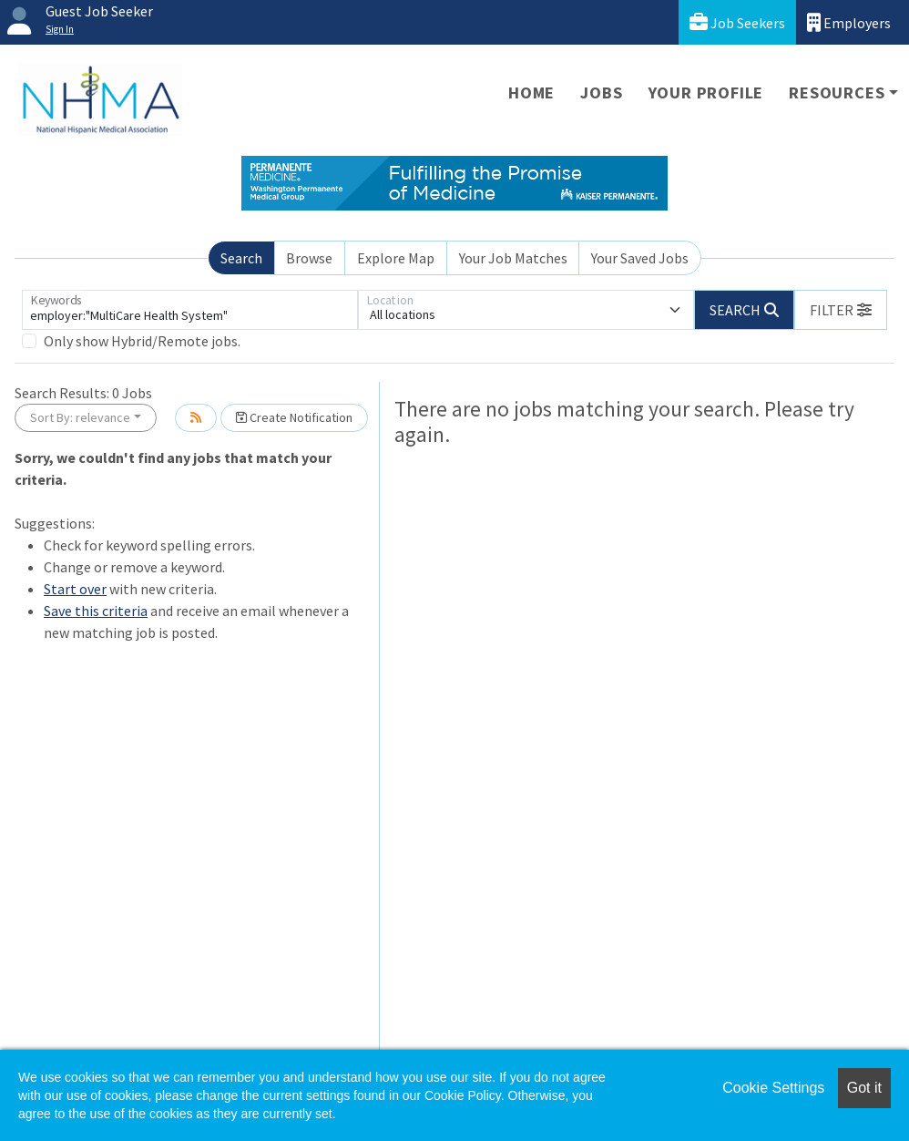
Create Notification (294, 417)
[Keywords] (190, 310)
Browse (309, 258)
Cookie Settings (773, 1087)
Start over (75, 589)
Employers (849, 22)
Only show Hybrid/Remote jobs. (142, 341)
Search (241, 258)
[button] (840, 310)
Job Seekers (737, 22)
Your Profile (706, 92)
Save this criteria (96, 610)
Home (531, 92)
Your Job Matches (513, 258)
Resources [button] (836, 92)
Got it (864, 1087)
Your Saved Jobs (640, 258)
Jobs (601, 92)
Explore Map (395, 258)
